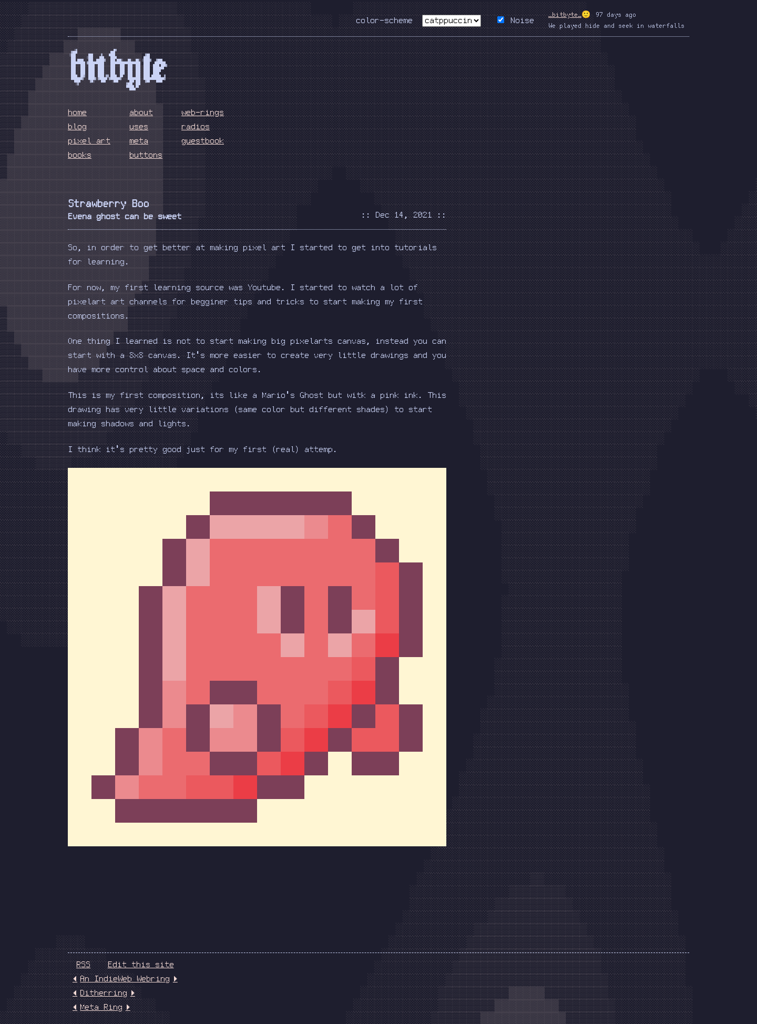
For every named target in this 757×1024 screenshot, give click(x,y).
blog (77, 127)
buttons (145, 155)
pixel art (89, 141)
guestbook (202, 141)
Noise (522, 21)
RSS (83, 965)
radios (195, 127)
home (77, 113)
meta (138, 141)
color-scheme (384, 21)
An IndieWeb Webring (125, 979)
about (141, 113)
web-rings (202, 113)
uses (138, 127)
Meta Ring (101, 1007)
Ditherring (103, 993)
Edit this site (141, 965)
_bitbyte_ (564, 15)
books (79, 155)
